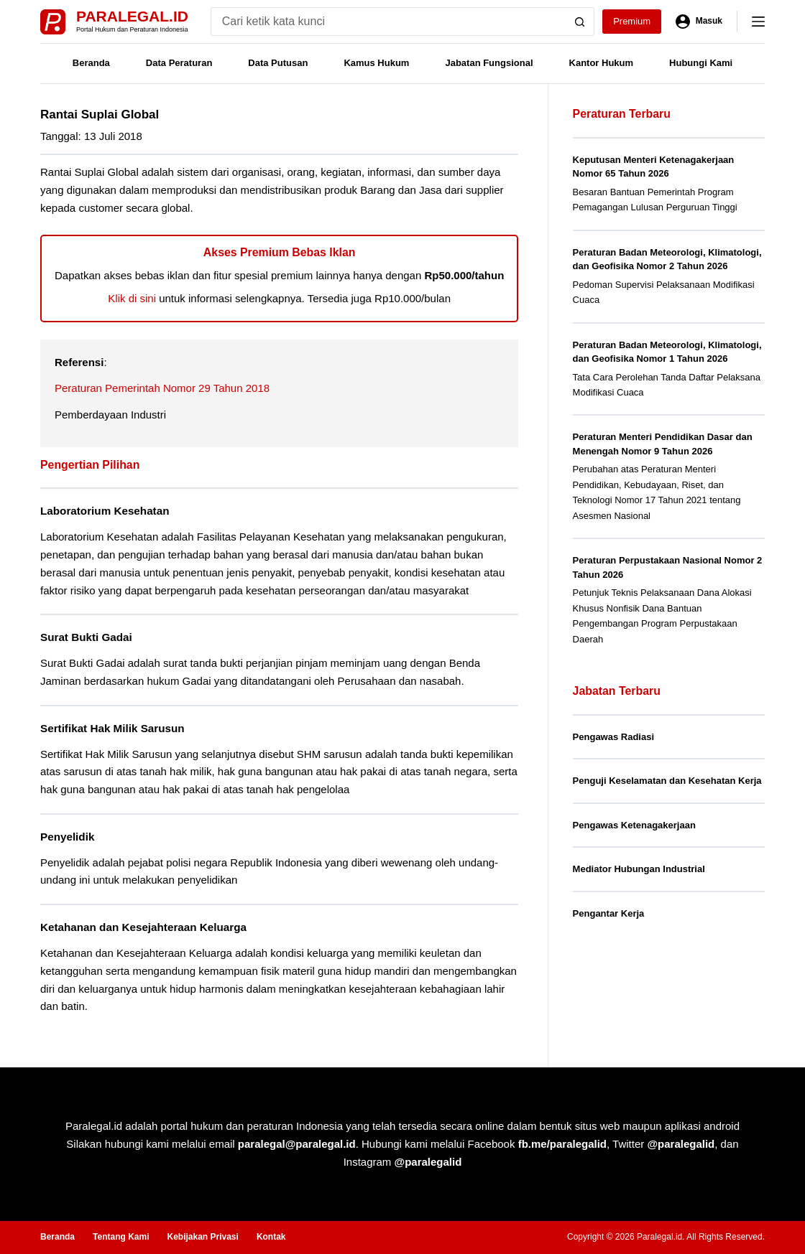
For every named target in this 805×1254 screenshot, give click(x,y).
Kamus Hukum (376, 62)
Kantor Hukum (601, 62)
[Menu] (758, 21)
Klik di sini (132, 298)
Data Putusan (278, 62)
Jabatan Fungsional (489, 62)
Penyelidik (67, 836)
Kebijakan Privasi (202, 1237)
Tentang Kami (121, 1237)
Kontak (271, 1237)
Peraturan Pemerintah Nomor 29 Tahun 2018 (162, 388)
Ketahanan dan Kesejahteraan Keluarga (143, 927)
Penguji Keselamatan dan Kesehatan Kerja (667, 780)
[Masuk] (699, 21)
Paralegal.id (132, 16)
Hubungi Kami (700, 62)
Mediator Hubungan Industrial (639, 869)
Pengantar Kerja (609, 913)
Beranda (91, 62)
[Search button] (580, 21)
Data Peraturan (179, 62)
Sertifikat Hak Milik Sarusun (112, 728)
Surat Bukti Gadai (86, 637)
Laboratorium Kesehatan (104, 511)
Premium (631, 21)
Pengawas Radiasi (613, 736)
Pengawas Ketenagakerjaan (634, 825)
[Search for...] (388, 21)
